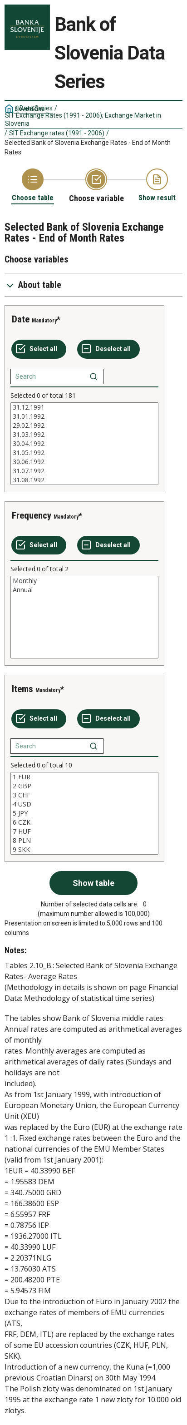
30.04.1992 (84, 443)
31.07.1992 (84, 470)
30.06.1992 (84, 461)
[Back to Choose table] (32, 185)
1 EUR (84, 777)
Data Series (36, 108)
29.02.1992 (84, 425)
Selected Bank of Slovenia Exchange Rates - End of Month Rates (88, 147)
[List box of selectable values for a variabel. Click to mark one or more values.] (84, 443)
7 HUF (84, 831)
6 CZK (84, 822)
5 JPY (84, 813)
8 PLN (84, 840)
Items (22, 688)
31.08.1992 (84, 480)
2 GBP (84, 786)
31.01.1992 (84, 416)
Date (21, 319)
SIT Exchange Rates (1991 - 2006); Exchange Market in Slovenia (83, 119)
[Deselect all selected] (108, 349)
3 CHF (84, 795)
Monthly (84, 580)
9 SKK (84, 849)
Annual (84, 589)
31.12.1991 (84, 407)
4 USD (84, 804)
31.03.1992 (84, 434)
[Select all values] (38, 349)
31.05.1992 (84, 452)
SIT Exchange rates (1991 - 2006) (56, 133)
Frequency (31, 515)
